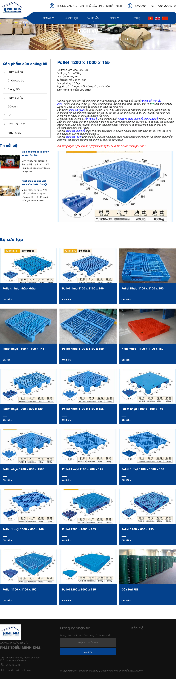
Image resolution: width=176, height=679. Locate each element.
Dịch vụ (66, 39)
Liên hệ (136, 18)
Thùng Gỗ (14, 89)
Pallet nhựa (88, 39)
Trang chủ (50, 18)
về (152, 103)
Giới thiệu (71, 18)
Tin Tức (114, 18)
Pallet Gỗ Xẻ (15, 71)
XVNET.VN (138, 670)
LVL (10, 115)
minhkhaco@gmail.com (18, 669)
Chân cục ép (16, 80)
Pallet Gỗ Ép (15, 97)
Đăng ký (88, 651)
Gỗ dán (12, 106)
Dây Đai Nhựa (16, 123)
